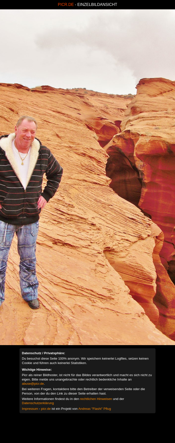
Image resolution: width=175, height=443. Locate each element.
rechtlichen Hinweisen (96, 399)
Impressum (30, 409)
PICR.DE (66, 4)
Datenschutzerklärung (38, 403)
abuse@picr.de (33, 383)
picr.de (46, 409)
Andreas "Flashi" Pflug (94, 409)
